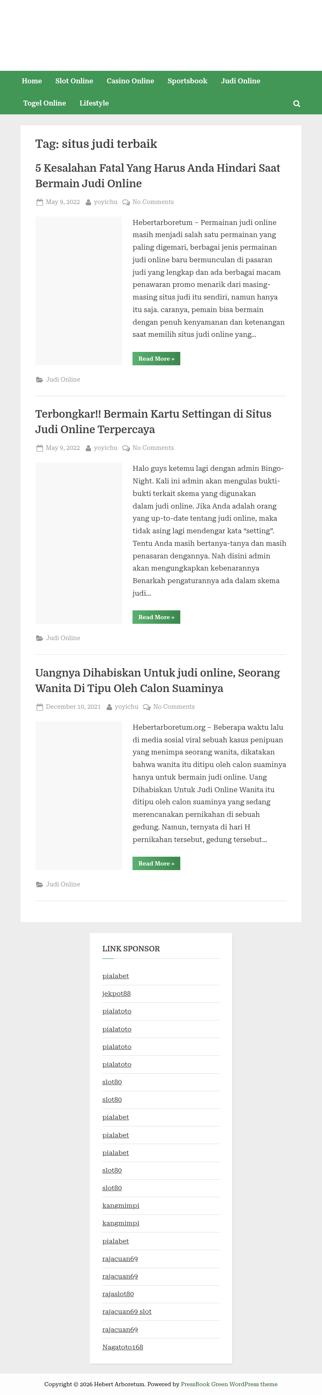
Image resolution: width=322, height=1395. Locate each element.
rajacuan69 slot (127, 1311)
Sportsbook (188, 81)
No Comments (153, 202)
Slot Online (74, 81)
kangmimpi (120, 1205)
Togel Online (44, 103)
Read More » (159, 360)
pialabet (115, 976)
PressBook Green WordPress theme (229, 1384)
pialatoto (117, 1011)
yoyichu (105, 201)
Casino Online (130, 81)
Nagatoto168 (122, 1347)
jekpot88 (116, 993)
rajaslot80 (118, 1294)
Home (32, 81)
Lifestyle (94, 103)
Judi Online (240, 81)
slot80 (112, 1082)
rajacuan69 (120, 1259)
